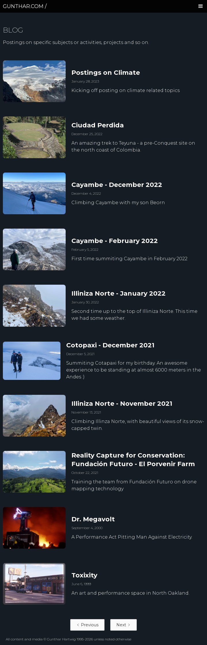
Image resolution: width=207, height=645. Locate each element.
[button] (200, 6)
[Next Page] (123, 625)
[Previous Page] (87, 625)
